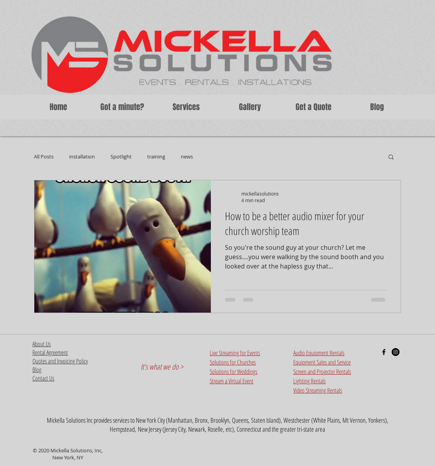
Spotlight (121, 156)
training (156, 156)
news (187, 156)
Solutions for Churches (233, 362)
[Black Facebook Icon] (384, 352)
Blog (36, 369)
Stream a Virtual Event (231, 381)
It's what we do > (162, 366)
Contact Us (43, 378)
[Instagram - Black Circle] (395, 352)
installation (82, 156)
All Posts (43, 156)
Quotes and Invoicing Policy (60, 361)
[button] (186, 107)
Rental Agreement (50, 352)
